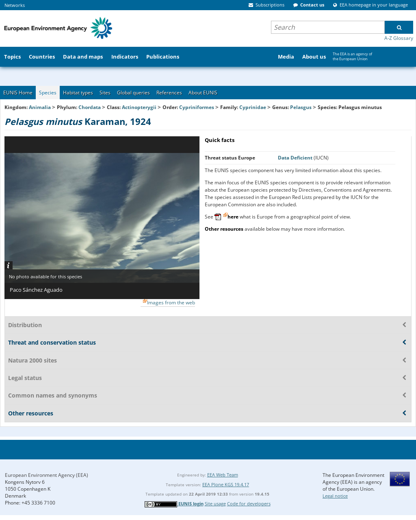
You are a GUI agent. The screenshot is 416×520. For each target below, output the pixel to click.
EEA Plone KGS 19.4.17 (225, 484)
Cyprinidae (252, 107)
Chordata (89, 107)
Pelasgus (301, 107)
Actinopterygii (139, 107)
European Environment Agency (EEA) (46, 475)
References (169, 92)
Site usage (215, 503)
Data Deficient (296, 157)
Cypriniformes (196, 107)
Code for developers (249, 503)
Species (47, 92)
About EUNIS (202, 92)
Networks (14, 5)
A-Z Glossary (398, 38)
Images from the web (171, 302)
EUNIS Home (17, 92)
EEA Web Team (222, 475)
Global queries (133, 92)
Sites (105, 92)
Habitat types (78, 92)
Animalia (40, 107)
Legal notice (335, 496)
